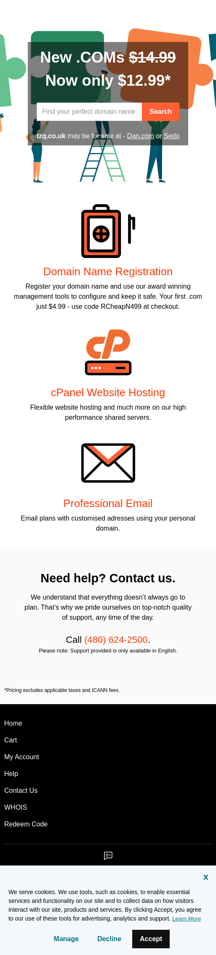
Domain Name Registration (108, 271)
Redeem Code (26, 824)
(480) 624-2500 (115, 639)
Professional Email (107, 503)
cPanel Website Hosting (108, 392)
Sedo (171, 135)
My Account (21, 756)
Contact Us (20, 790)
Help (11, 773)
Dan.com (140, 135)
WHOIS (15, 807)
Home (13, 723)
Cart (10, 740)
